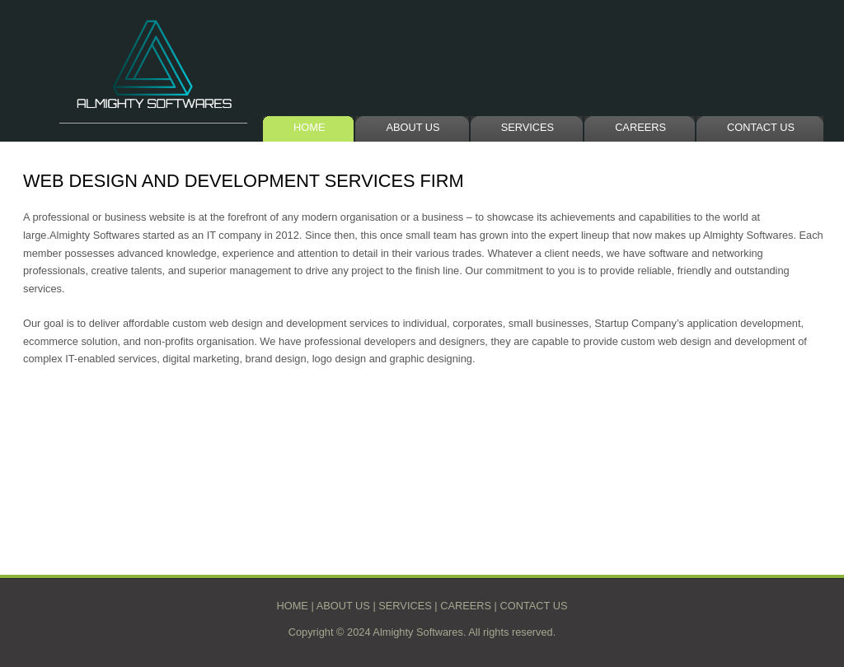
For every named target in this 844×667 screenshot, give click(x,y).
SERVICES (527, 127)
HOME (309, 127)
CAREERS (640, 127)
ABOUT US (412, 127)
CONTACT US (761, 127)
